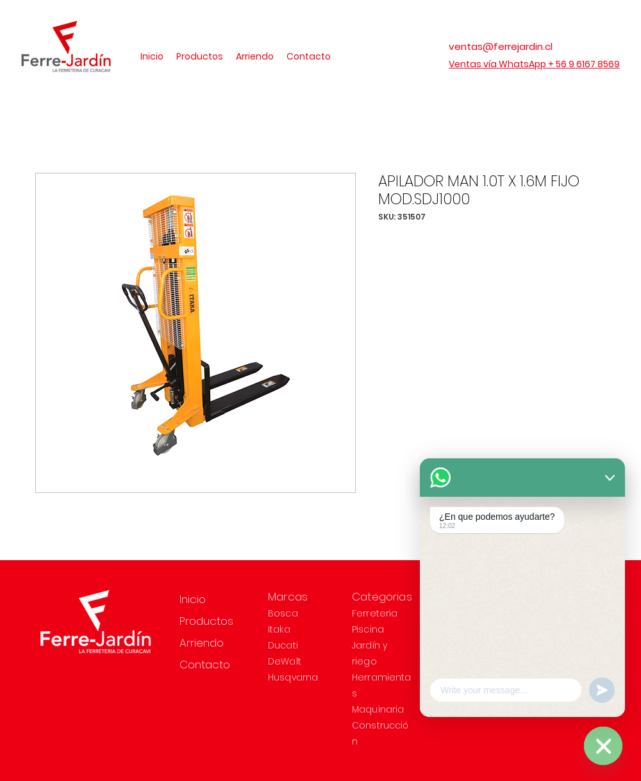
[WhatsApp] (603, 746)
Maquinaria (378, 709)
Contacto (204, 664)
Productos (206, 621)
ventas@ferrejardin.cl (501, 46)
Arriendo (201, 642)
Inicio (192, 599)
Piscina (368, 629)
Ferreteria (374, 613)
